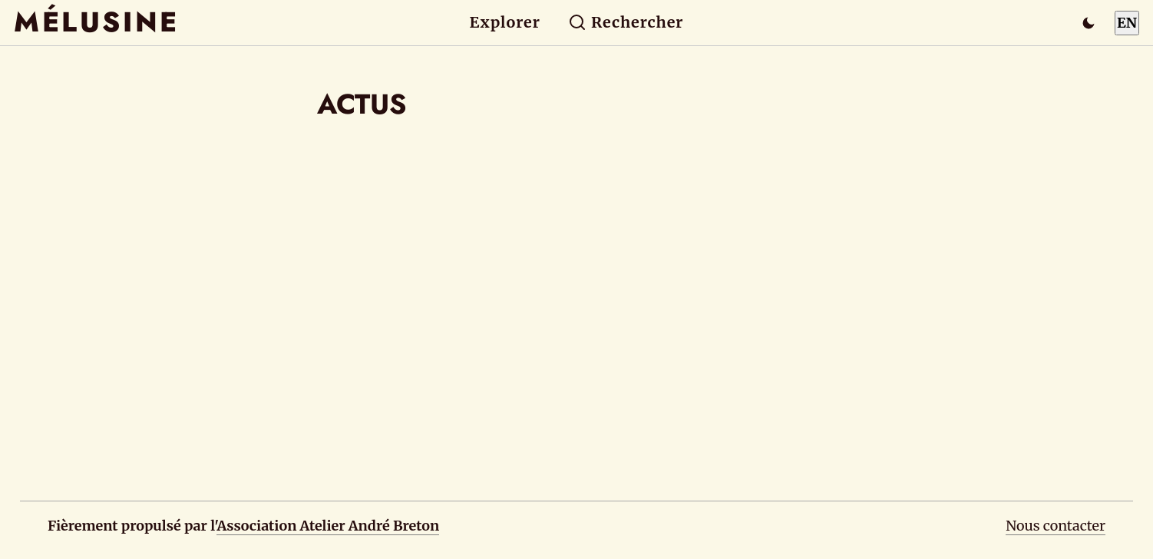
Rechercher (626, 22)
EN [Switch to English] (1127, 22)
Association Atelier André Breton (327, 525)
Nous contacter (1055, 525)
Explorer (505, 22)
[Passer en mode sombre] (1088, 23)
